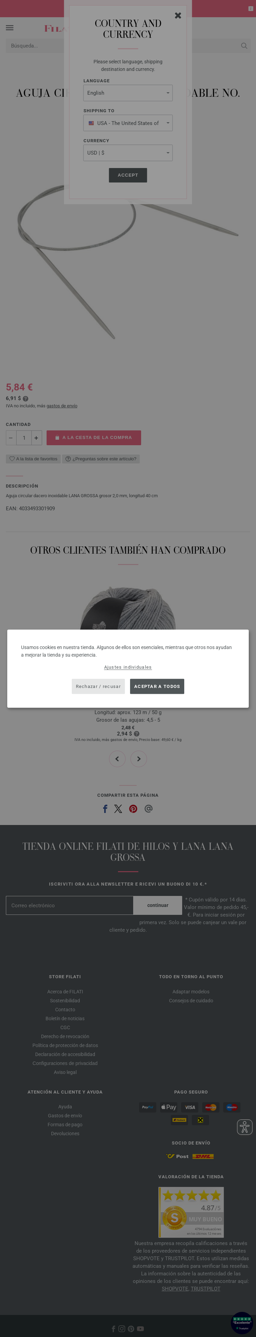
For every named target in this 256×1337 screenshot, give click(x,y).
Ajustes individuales (128, 666)
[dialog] (128, 668)
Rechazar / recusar (98, 686)
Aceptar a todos (157, 686)
